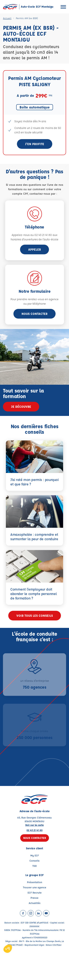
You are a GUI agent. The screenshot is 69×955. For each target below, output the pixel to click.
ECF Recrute (35, 892)
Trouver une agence (34, 887)
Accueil (7, 18)
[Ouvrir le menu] (63, 7)
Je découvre (21, 406)
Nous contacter (34, 314)
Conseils (34, 860)
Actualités (34, 902)
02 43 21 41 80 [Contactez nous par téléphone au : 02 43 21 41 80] (34, 830)
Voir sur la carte (34, 824)
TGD (34, 865)
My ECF (34, 855)
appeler (34, 249)
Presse (34, 897)
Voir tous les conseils (34, 615)
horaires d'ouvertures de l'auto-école (34, 239)
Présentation (34, 882)
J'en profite (34, 144)
